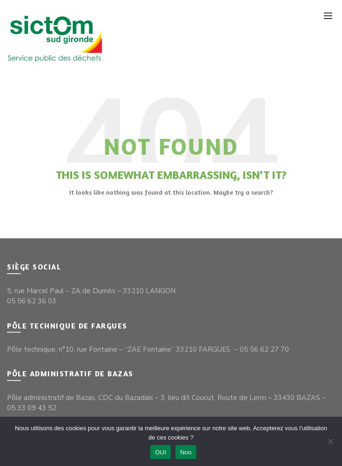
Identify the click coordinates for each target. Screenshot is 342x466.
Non (186, 452)
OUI (160, 452)
